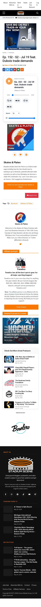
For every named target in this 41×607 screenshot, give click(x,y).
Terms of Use (7, 589)
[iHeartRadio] (20, 154)
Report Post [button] (32, 195)
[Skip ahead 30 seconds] (9, 106)
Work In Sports (19, 5)
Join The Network (32, 5)
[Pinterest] (17, 494)
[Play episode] (9, 81)
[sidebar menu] (4, 13)
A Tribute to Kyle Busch (23, 507)
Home (4, 52)
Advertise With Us (12, 4)
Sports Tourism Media (22, 570)
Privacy (34, 585)
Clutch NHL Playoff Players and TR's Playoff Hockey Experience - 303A (24, 369)
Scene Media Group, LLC (27, 593)
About (5, 3)
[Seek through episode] (20, 95)
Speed (8, 113)
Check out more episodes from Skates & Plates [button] (20, 186)
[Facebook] (5, 494)
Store (28, 589)
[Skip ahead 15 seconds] (25, 100)
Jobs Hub (6, 585)
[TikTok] (23, 494)
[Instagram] (11, 494)
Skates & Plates (9, 65)
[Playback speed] (15, 113)
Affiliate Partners (19, 589)
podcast (15, 203)
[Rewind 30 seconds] (17, 100)
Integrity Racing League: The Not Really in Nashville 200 (25, 562)
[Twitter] (20, 244)
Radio (25, 3)
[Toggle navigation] (37, 13)
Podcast (11, 52)
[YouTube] (29, 494)
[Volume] (21, 118)
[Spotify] (26, 154)
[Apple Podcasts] (14, 154)
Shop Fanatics (21, 307)
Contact (27, 585)
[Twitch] (35, 494)
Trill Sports (18, 548)
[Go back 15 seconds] (9, 100)
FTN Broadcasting (21, 560)
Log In (37, 4)
